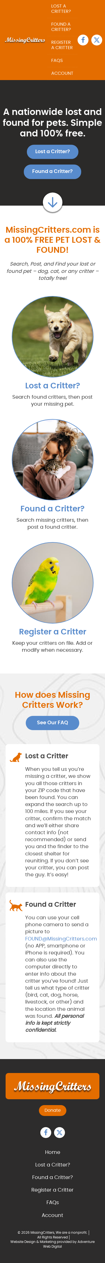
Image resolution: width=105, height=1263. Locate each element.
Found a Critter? (61, 27)
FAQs (57, 60)
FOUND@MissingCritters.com (61, 939)
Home (52, 1152)
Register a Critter (62, 45)
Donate (53, 1110)
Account (62, 73)
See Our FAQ (52, 722)
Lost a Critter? (61, 9)
